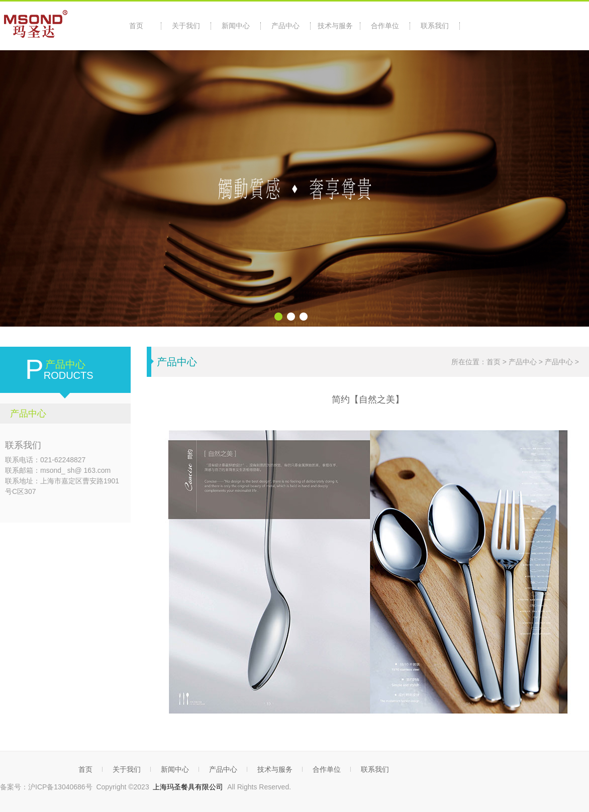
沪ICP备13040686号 (60, 787)
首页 (136, 26)
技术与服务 (335, 26)
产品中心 (285, 26)
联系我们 (435, 26)
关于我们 (186, 26)
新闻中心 (236, 26)
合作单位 (385, 26)
